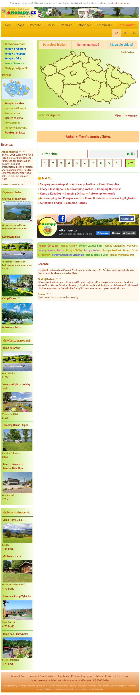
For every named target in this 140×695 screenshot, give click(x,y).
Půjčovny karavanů (16, 127)
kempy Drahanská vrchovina (121, 245)
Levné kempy (12, 123)
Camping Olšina (75, 193)
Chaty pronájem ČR (16, 68)
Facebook (63, 676)
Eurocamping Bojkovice (122, 198)
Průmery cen (12, 113)
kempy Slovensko (15, 63)
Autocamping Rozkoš (80, 189)
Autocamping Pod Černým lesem (60, 198)
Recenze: (7, 144)
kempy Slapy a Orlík (97, 254)
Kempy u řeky (13, 58)
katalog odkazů (123, 685)
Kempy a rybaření (15, 48)
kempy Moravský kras (122, 254)
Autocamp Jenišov (83, 184)
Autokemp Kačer (11, 327)
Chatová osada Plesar (14, 198)
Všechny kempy (126, 115)
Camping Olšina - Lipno (15, 425)
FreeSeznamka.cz (15, 132)
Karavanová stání (15, 44)
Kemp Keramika (11, 236)
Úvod (7, 25)
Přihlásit (66, 25)
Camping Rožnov (76, 203)
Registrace (110, 676)
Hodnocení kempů (16, 108)
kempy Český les (49, 245)
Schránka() (105, 25)
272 (130, 163)
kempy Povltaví (112, 250)
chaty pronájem (59, 689)
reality (64, 685)
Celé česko (127, 52)
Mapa (20, 25)
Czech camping (29, 676)
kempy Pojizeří (92, 250)
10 (117, 163)
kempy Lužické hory (90, 245)
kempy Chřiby (69, 245)
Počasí (51, 25)
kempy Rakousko (95, 689)
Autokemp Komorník (102, 193)
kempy (14, 676)
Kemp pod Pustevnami (15, 634)
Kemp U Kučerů (95, 198)
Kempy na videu (14, 103)
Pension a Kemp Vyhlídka (17, 596)
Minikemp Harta (12, 556)
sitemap (123, 676)
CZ (116, 33)
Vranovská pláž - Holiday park (16, 386)
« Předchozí (49, 154)
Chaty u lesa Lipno (51, 189)
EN (134, 33)
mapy (39, 689)
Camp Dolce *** (11, 298)
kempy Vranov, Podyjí (51, 250)
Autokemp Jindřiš (51, 203)
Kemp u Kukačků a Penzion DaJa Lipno (13, 466)
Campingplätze (48, 676)
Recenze (35, 25)
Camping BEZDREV (109, 189)
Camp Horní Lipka (12, 519)
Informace (84, 25)
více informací (122, 3)
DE (125, 33)
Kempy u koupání (15, 53)
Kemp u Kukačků (50, 193)
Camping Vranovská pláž (54, 184)
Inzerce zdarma (14, 118)
